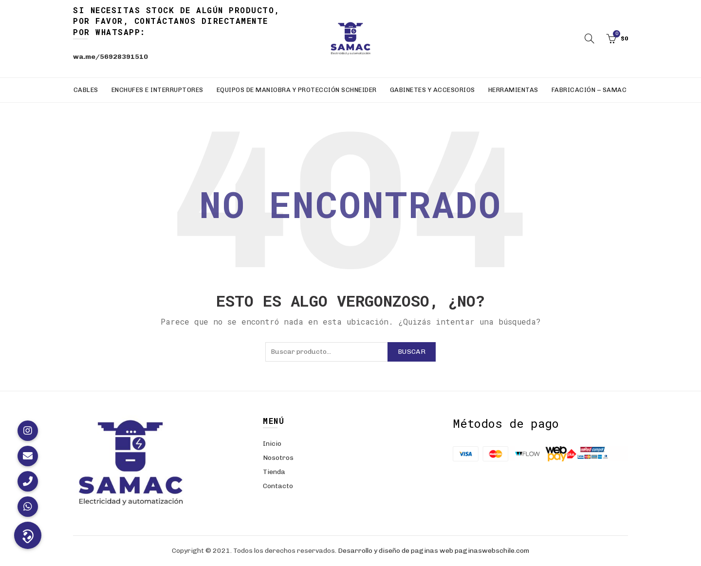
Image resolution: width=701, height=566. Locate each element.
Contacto (278, 486)
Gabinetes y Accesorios (432, 89)
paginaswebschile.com (492, 551)
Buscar (411, 351)
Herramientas (513, 89)
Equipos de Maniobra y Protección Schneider (297, 89)
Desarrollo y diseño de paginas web (395, 551)
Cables (86, 89)
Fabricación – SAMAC (589, 89)
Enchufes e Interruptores (157, 89)
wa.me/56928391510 (110, 57)
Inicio (272, 443)
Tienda (274, 472)
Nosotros (278, 458)
